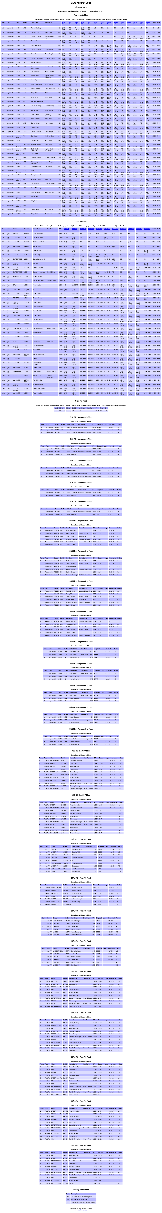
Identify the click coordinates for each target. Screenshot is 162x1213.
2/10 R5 (89, 22)
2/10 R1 (63, 22)
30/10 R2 (129, 22)
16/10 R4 (116, 22)
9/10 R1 (66, 229)
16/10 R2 (102, 22)
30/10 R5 (148, 22)
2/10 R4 (82, 22)
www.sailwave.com (81, 1210)
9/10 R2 (74, 229)
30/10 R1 (122, 22)
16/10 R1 (96, 22)
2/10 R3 (76, 22)
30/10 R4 (142, 22)
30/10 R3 (135, 22)
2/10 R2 (70, 22)
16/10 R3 (109, 22)
